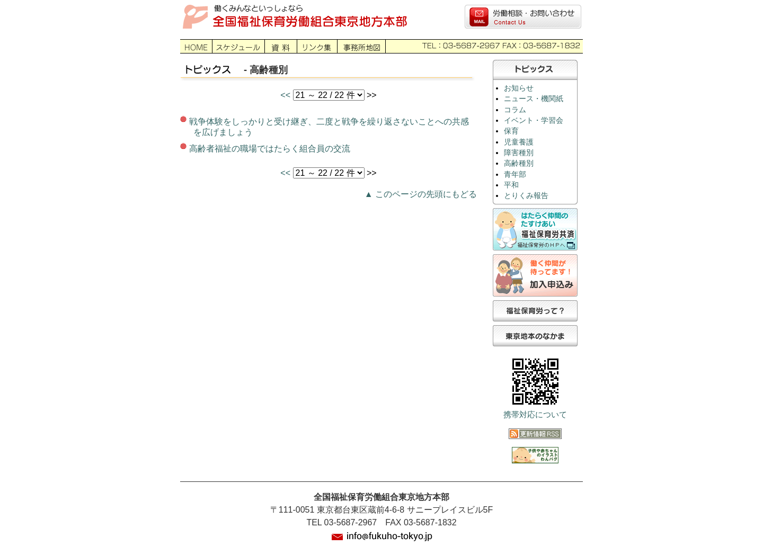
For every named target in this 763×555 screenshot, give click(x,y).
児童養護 (519, 142)
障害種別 (519, 153)
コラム (515, 110)
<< (286, 95)
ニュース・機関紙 (533, 99)
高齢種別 (519, 163)
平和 (511, 185)
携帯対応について (535, 414)
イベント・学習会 (533, 120)
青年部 (515, 174)
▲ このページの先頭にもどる (421, 194)
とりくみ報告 (526, 196)
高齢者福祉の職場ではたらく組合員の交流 (269, 148)
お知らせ (519, 88)
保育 (511, 131)
